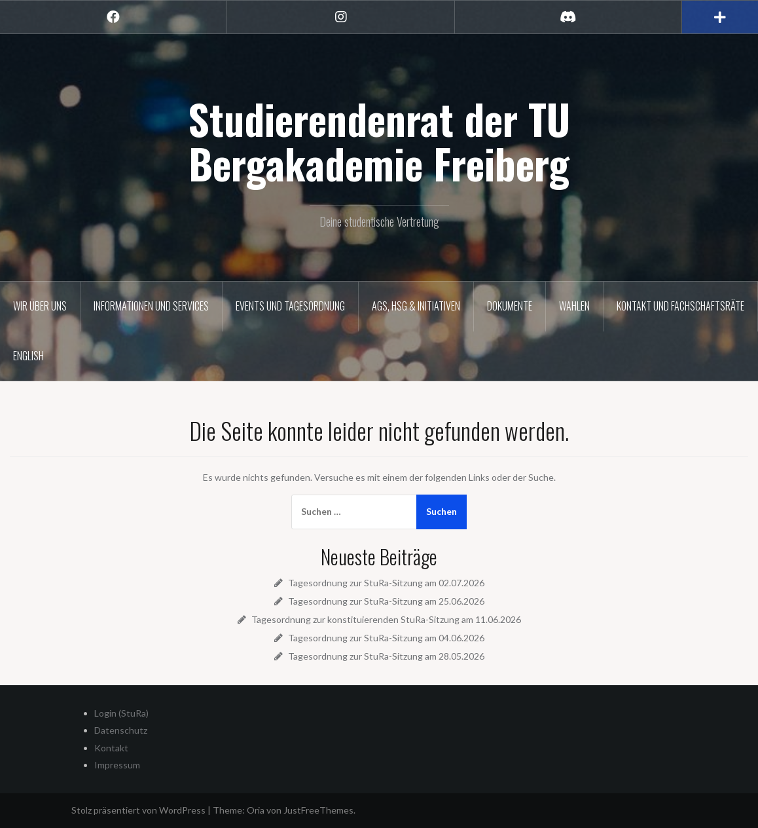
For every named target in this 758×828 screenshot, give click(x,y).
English (28, 356)
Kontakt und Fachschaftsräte (680, 306)
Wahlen (574, 306)
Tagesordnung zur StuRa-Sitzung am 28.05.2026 (386, 656)
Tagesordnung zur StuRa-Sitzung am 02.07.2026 (386, 582)
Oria (255, 810)
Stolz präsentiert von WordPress (138, 810)
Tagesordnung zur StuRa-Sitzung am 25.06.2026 (386, 601)
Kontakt (111, 747)
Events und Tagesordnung (290, 306)
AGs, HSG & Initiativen (416, 306)
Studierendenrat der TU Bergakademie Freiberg (379, 140)
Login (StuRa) (121, 713)
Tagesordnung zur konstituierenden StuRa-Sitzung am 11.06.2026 (386, 619)
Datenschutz (120, 730)
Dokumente (509, 306)
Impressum (117, 764)
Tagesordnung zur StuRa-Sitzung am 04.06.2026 (386, 637)
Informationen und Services (151, 306)
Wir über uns (40, 306)
